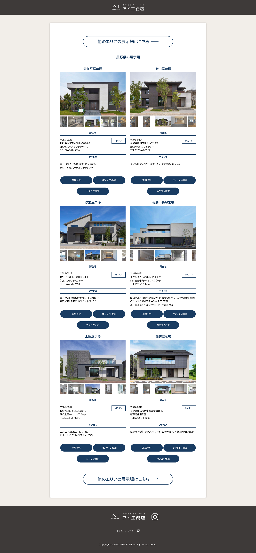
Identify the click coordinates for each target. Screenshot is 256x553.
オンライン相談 (109, 180)
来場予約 (76, 180)
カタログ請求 (92, 191)
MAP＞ (118, 141)
